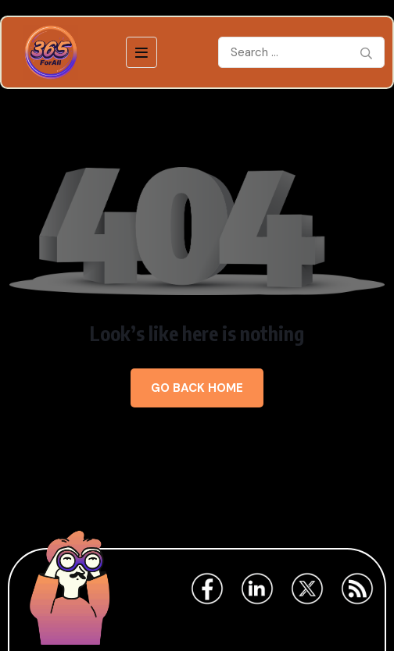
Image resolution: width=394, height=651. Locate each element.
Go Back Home (197, 388)
